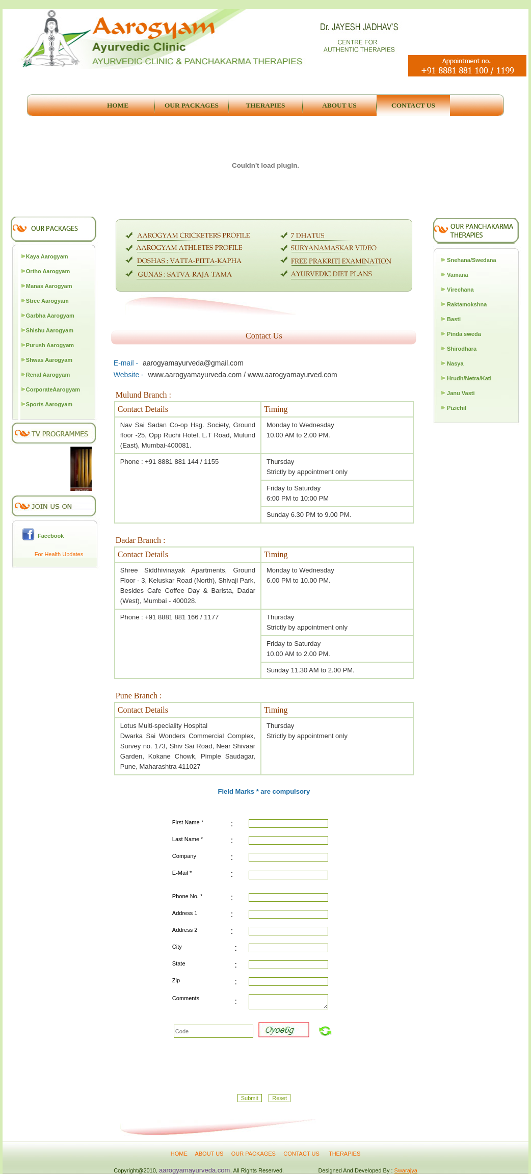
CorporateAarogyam (53, 389)
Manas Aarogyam (49, 286)
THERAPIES (344, 1154)
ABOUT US (209, 1154)
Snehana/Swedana (471, 260)
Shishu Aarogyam (49, 330)
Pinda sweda (464, 334)
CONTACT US (302, 1154)
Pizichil (456, 408)
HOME (179, 1154)
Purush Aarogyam (50, 345)
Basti (454, 319)
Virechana (460, 289)
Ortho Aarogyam (48, 271)
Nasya (455, 363)
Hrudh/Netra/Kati (469, 378)
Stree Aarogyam (47, 301)
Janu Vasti (460, 393)
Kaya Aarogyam (47, 256)
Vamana (457, 275)
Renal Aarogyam (48, 375)
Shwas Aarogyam (49, 360)
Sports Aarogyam (49, 404)
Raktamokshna (467, 304)
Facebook (49, 536)
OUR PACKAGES (253, 1154)
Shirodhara (461, 349)
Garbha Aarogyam (50, 315)
